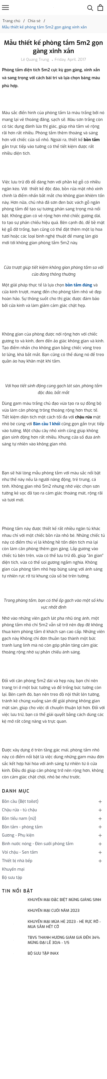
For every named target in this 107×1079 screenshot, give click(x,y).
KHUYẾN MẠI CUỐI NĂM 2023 (54, 910)
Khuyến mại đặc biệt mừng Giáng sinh (64, 899)
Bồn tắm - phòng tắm (22, 827)
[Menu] (5, 7)
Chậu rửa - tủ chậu (19, 810)
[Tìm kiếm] (90, 8)
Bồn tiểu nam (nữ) (19, 818)
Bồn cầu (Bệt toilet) (20, 801)
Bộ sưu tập (12, 877)
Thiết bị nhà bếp (17, 861)
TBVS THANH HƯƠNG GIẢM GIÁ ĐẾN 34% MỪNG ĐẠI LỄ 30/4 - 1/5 (64, 940)
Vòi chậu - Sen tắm (20, 852)
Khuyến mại (13, 869)
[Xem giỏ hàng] (100, 7)
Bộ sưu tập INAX (43, 953)
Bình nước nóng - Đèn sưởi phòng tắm (37, 844)
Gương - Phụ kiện (18, 835)
